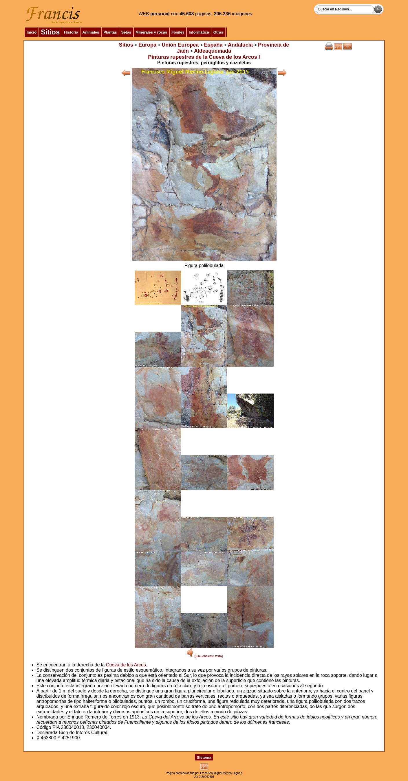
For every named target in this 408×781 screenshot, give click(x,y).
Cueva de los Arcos (126, 664)
